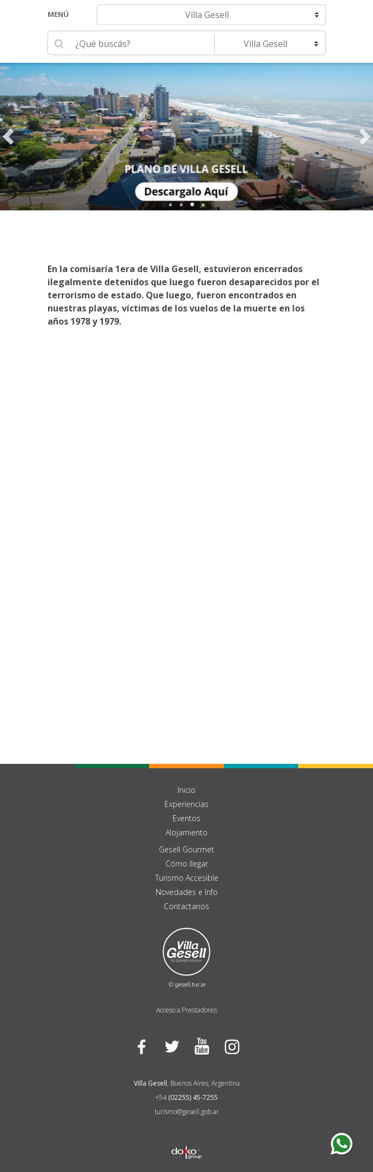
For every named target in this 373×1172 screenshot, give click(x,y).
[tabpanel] (186, 136)
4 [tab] (203, 204)
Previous (8, 136)
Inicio (186, 790)
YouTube (202, 1046)
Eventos (186, 818)
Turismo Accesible (186, 878)
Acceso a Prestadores (186, 1010)
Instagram (232, 1046)
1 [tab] (170, 204)
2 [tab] (181, 204)
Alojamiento (186, 832)
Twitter (171, 1046)
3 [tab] (192, 204)
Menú (58, 14)
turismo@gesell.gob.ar (187, 1111)
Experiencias (186, 804)
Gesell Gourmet (186, 849)
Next (365, 136)
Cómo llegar (186, 863)
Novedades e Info (187, 892)
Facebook (141, 1046)
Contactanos (186, 906)
